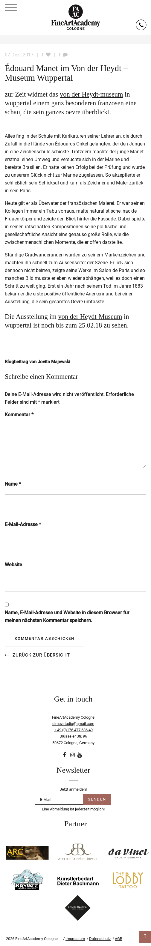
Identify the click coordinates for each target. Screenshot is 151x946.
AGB (118, 938)
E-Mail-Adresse (23, 524)
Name (13, 484)
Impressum (75, 938)
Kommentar (19, 415)
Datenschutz (100, 938)
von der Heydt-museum (91, 94)
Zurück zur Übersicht (41, 655)
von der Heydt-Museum (90, 316)
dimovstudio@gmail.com (73, 723)
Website (13, 564)
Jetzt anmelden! (73, 789)
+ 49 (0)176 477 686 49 (73, 730)
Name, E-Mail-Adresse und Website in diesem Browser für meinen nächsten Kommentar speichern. (67, 616)
